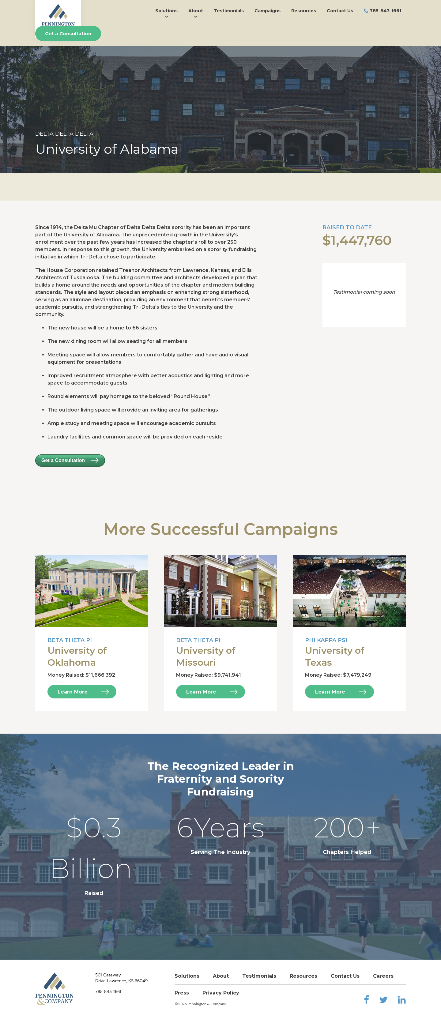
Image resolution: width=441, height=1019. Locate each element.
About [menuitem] (195, 10)
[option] (220, 109)
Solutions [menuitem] (166, 10)
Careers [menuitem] (383, 976)
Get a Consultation (68, 33)
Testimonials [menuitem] (229, 10)
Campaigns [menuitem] (267, 10)
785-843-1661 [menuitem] (385, 10)
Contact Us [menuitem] (340, 10)
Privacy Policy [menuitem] (220, 993)
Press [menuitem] (182, 993)
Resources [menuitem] (303, 10)
